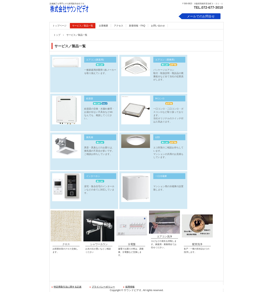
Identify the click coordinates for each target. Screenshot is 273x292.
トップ (56, 35)
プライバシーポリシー (103, 286)
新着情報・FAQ (137, 25)
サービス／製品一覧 (82, 25)
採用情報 (130, 286)
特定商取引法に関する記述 (67, 286)
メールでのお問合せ (201, 16)
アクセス (118, 25)
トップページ (59, 25)
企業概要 (103, 25)
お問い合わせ (158, 25)
